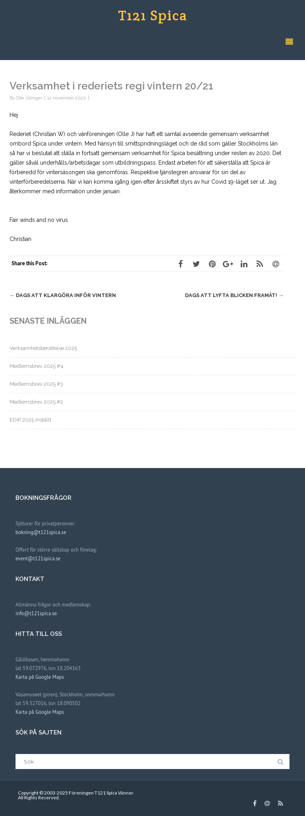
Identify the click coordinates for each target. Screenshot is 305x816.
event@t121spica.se (37, 558)
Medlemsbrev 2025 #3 (36, 384)
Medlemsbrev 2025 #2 (36, 402)
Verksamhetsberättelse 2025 (43, 348)
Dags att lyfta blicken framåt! (234, 295)
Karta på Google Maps (39, 677)
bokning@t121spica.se (40, 532)
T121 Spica (152, 15)
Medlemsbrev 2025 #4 (37, 366)
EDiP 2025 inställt (30, 420)
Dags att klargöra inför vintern (63, 295)
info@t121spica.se (36, 613)
